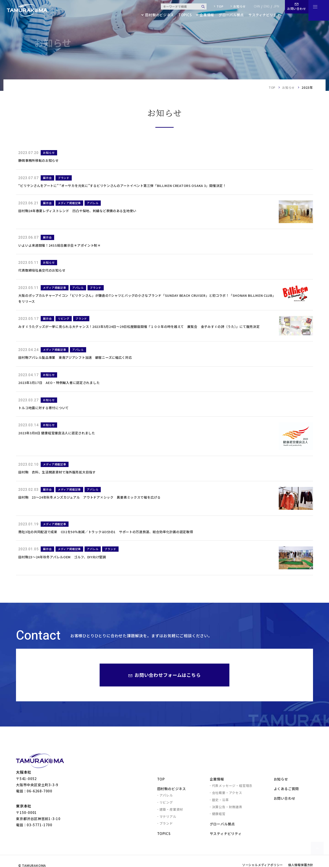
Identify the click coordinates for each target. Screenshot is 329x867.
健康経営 (219, 828)
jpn (273, 6)
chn (254, 6)
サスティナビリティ (261, 15)
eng (264, 6)
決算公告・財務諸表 (227, 820)
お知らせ (236, 6)
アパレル (166, 809)
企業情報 (217, 793)
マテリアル (167, 830)
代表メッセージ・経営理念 (232, 799)
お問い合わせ (284, 812)
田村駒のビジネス (171, 802)
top (217, 6)
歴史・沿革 (220, 813)
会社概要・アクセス (227, 806)
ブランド (166, 837)
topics (181, 15)
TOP (270, 87)
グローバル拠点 (228, 15)
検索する (200, 6)
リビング (166, 816)
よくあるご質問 (286, 802)
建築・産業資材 (171, 823)
